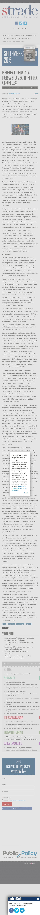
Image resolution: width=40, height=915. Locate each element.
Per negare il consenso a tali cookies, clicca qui (19, 488)
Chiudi (26, 493)
